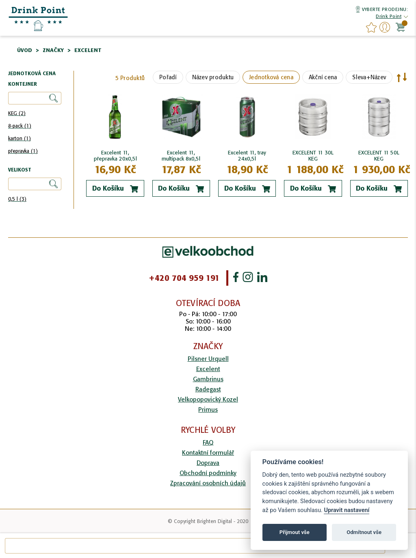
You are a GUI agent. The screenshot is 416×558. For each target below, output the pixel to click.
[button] (388, 17)
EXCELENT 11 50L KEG (378, 156)
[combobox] (195, 546)
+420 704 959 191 (184, 278)
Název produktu (213, 77)
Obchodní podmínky (208, 473)
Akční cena (323, 77)
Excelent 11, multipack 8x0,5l (181, 156)
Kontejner (22, 84)
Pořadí (168, 77)
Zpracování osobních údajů (208, 483)
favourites (371, 27)
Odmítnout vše (364, 532)
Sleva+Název (369, 77)
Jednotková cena (271, 77)
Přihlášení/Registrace (384, 27)
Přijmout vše (295, 532)
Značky (53, 50)
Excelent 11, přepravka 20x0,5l (115, 156)
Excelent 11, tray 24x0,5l (247, 156)
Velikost (19, 170)
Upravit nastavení (346, 510)
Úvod (24, 50)
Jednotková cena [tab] (32, 74)
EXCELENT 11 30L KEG (313, 156)
